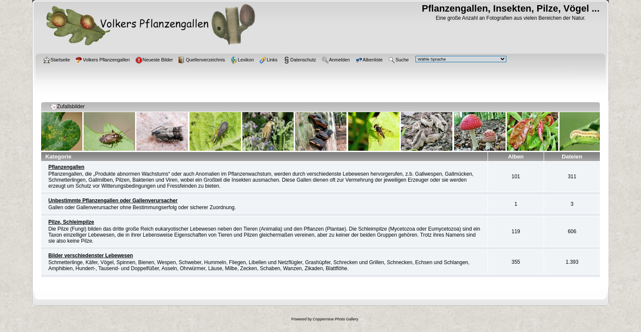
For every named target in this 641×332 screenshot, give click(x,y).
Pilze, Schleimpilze (71, 222)
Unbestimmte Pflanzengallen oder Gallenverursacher (113, 201)
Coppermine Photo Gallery (335, 319)
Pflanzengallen (66, 167)
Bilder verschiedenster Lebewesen (90, 256)
